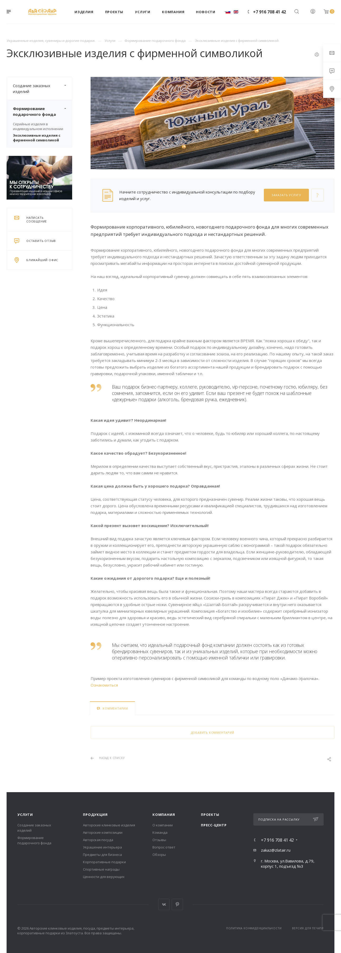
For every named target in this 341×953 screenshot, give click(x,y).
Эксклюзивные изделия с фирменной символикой (36, 137)
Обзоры (159, 854)
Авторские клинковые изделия (109, 825)
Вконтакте (164, 904)
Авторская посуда (98, 839)
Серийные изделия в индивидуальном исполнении (38, 126)
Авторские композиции (102, 832)
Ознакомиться (104, 685)
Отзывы (159, 839)
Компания (163, 814)
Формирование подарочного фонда (42, 111)
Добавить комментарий (212, 732)
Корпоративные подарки (104, 862)
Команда (159, 832)
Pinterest (177, 904)
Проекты (210, 814)
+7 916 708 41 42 (269, 12)
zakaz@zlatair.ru (275, 850)
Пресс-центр (214, 825)
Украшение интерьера (102, 847)
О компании (162, 825)
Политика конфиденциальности (254, 928)
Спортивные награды (101, 869)
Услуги (25, 814)
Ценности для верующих (104, 876)
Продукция (95, 814)
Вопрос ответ (163, 847)
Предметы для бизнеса (102, 854)
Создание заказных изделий (42, 88)
